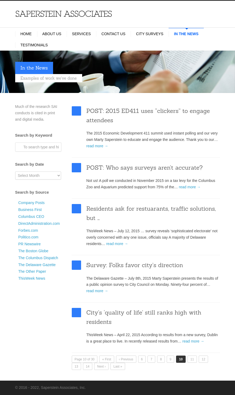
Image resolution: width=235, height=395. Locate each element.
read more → (97, 146)
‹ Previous (126, 359)
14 (87, 366)
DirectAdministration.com (39, 223)
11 (192, 359)
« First (106, 359)
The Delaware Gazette (37, 265)
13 (76, 366)
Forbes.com (28, 230)
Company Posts (31, 203)
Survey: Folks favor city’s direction (134, 265)
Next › (101, 366)
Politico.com (28, 237)
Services (81, 34)
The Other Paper (32, 271)
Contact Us (113, 34)
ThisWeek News (31, 278)
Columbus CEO (31, 216)
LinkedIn (209, 387)
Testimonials (34, 45)
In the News (186, 34)
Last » (117, 366)
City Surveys (149, 34)
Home (26, 34)
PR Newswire (29, 244)
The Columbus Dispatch (38, 258)
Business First (30, 209)
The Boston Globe (33, 251)
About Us (51, 34)
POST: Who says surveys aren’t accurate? (144, 167)
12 (203, 359)
